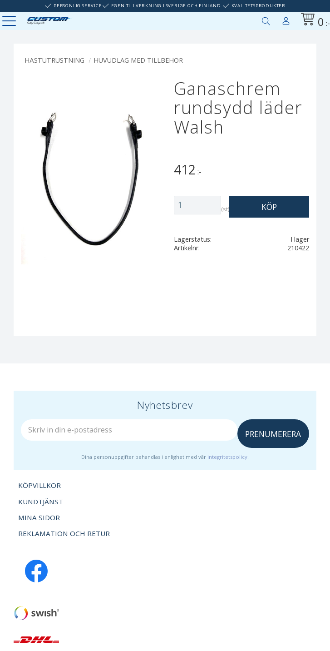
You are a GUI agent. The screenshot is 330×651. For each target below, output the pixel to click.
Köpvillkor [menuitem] (39, 485)
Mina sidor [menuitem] (286, 19)
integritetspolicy (227, 456)
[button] (10, 22)
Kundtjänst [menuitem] (40, 501)
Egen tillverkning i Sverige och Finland (166, 6)
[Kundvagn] (313, 21)
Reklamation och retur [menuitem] (64, 533)
